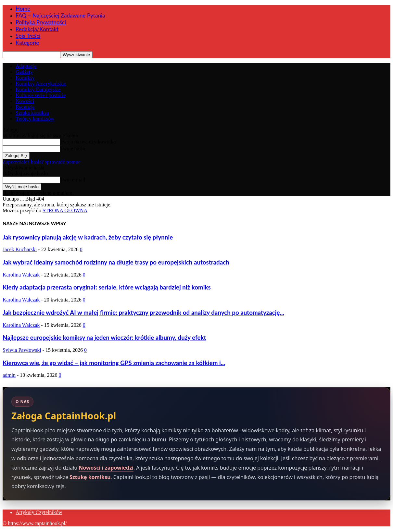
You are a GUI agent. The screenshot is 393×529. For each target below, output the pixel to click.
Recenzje (25, 107)
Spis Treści (28, 35)
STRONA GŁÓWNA (65, 210)
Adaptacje (26, 66)
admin (9, 375)
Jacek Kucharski (20, 249)
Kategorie (27, 42)
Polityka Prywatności (41, 22)
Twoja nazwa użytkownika (88, 141)
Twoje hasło (72, 148)
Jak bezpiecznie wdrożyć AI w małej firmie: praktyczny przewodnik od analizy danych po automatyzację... (143, 312)
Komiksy (25, 77)
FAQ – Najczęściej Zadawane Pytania (60, 15)
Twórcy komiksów (35, 118)
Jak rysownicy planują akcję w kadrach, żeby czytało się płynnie (88, 237)
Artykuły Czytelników (39, 512)
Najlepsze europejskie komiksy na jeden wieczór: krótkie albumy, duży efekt (104, 337)
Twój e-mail (72, 179)
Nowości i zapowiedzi (106, 467)
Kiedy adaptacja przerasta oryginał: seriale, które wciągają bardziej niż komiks (107, 287)
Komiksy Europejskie (38, 89)
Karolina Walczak (21, 274)
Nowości (25, 101)
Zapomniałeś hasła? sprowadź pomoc (41, 162)
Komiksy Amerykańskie (41, 83)
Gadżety (24, 72)
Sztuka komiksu (32, 113)
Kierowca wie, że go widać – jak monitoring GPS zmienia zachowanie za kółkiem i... (114, 362)
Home (23, 8)
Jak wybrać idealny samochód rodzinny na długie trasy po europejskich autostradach (116, 262)
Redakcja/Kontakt (37, 29)
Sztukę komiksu (90, 477)
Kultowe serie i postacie (41, 95)
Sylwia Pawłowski (22, 350)
